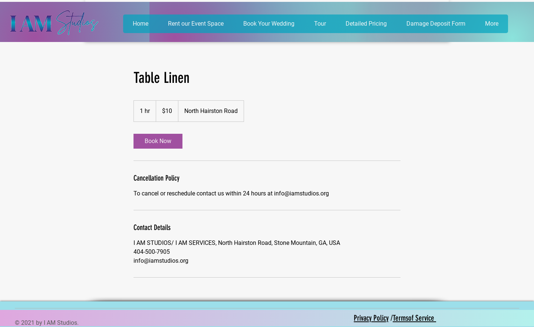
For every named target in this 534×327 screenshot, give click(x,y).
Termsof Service (414, 318)
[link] (158, 141)
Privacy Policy (371, 318)
